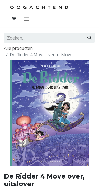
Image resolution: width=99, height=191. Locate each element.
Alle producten (18, 48)
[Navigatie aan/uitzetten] (26, 18)
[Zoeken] (89, 38)
